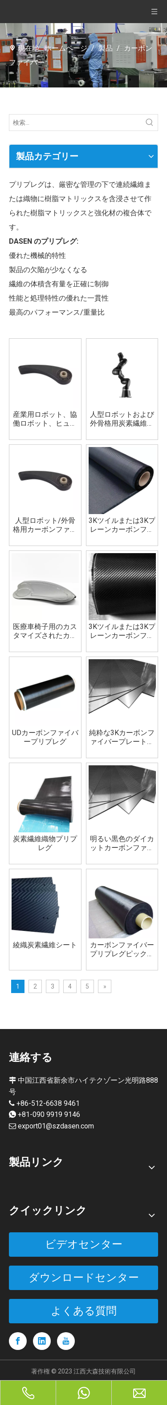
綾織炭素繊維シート (45, 945)
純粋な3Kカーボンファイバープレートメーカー (122, 737)
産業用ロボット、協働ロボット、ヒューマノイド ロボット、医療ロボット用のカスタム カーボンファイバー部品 (45, 419)
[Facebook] (18, 1341)
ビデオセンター (83, 1244)
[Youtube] (66, 1341)
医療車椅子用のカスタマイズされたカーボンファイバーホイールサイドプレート (45, 631)
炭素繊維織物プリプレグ (45, 843)
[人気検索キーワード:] (150, 123)
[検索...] (75, 123)
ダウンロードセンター (84, 1277)
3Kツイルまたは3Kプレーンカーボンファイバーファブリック (122, 525)
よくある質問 (84, 1311)
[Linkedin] (42, 1341)
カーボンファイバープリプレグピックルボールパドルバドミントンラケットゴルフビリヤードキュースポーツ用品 (122, 949)
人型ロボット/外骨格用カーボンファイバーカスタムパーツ (45, 525)
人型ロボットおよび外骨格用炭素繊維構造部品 (122, 419)
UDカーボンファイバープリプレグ (45, 737)
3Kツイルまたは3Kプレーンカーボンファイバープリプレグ (122, 631)
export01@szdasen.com (56, 1126)
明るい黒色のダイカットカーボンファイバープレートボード (122, 843)
